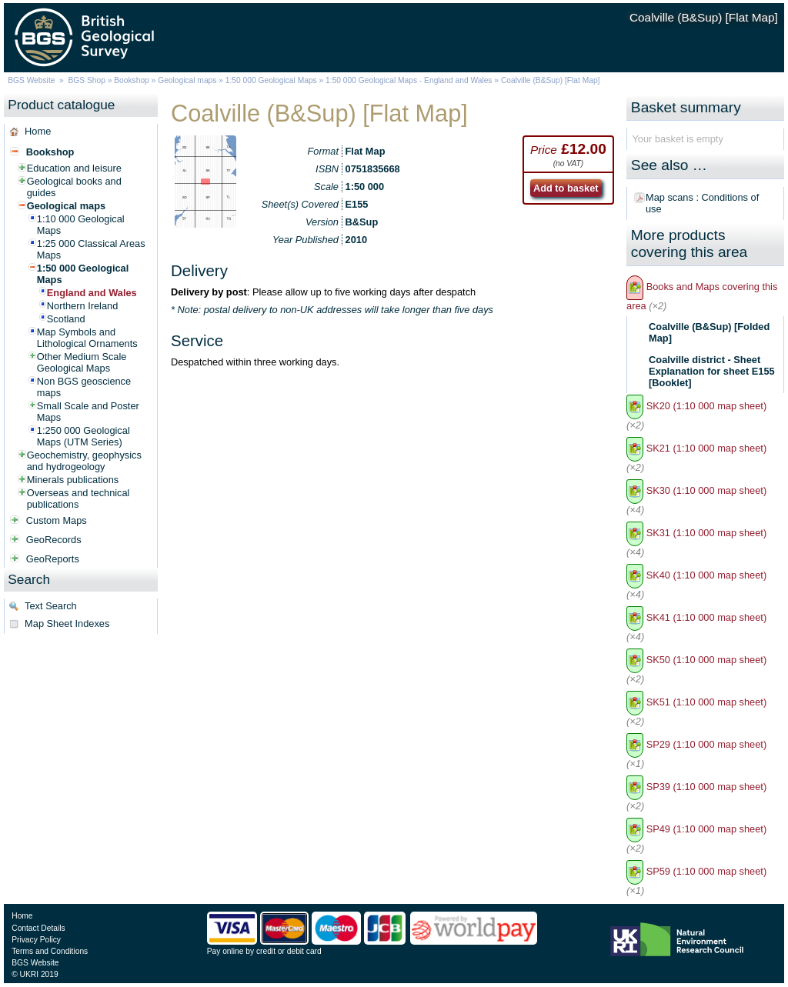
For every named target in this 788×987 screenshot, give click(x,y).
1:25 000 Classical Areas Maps (91, 249)
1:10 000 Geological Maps (81, 224)
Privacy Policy (36, 939)
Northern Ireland (82, 306)
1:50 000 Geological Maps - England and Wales (409, 80)
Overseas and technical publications (78, 498)
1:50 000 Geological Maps (271, 80)
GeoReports (52, 559)
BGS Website (31, 80)
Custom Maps (56, 520)
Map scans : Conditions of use (702, 203)
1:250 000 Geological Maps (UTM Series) (83, 436)
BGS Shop (86, 80)
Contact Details (38, 928)
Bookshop (131, 80)
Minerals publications (73, 479)
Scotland (66, 319)
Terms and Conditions (50, 951)
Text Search (51, 606)
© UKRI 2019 (35, 974)
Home (38, 131)
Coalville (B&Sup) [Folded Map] (709, 332)
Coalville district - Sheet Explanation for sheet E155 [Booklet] (712, 371)
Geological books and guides (74, 186)
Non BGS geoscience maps (84, 386)
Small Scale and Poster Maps (88, 411)
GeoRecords (54, 539)
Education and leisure (74, 168)
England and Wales (92, 292)
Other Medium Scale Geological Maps (82, 362)
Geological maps (187, 80)
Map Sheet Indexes (67, 623)
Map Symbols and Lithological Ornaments (87, 337)
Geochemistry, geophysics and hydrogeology (84, 460)
